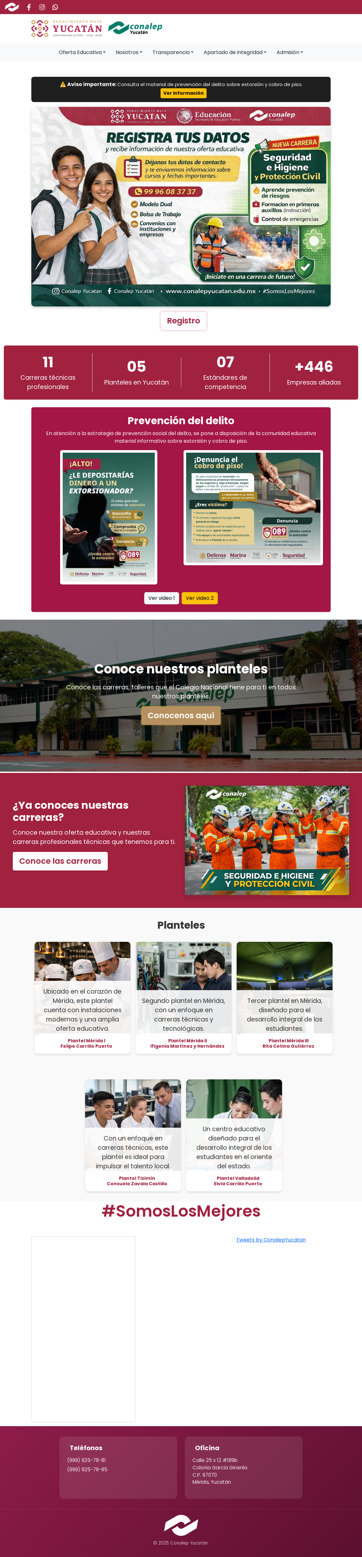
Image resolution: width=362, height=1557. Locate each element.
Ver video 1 (161, 598)
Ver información (183, 93)
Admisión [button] (288, 52)
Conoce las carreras (60, 861)
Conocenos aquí (181, 715)
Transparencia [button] (171, 52)
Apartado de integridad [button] (233, 52)
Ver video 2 (200, 598)
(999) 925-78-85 (87, 1469)
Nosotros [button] (127, 52)
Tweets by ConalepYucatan (271, 1239)
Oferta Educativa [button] (80, 52)
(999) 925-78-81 (86, 1460)
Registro (183, 320)
